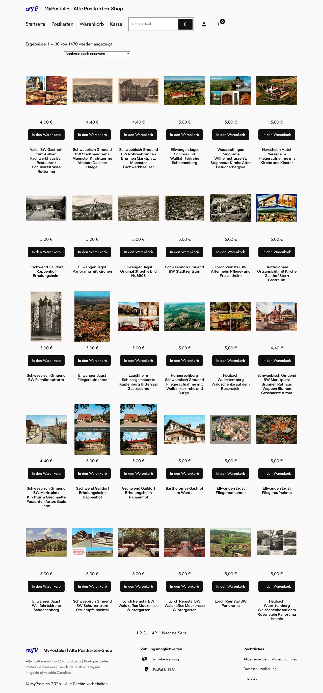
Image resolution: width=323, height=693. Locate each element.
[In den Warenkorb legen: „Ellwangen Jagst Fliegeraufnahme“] (92, 360)
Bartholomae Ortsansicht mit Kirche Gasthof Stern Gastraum (277, 273)
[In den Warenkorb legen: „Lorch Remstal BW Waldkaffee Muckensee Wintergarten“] (138, 586)
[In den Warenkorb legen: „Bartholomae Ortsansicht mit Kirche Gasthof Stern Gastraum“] (276, 252)
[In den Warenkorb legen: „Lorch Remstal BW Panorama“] (230, 586)
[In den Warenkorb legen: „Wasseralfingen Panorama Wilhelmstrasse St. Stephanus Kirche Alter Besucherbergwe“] (230, 134)
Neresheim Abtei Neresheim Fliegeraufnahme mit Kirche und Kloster (276, 156)
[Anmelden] (204, 24)
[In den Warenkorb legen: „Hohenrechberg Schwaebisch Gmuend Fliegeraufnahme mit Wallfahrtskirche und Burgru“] (184, 360)
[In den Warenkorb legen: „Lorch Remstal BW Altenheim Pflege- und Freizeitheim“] (230, 252)
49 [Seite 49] (154, 633)
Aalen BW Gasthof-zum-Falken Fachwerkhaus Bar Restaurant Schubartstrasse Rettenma (46, 161)
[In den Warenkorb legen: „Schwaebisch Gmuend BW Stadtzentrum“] (184, 252)
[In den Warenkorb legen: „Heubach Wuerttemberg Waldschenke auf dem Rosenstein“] (230, 360)
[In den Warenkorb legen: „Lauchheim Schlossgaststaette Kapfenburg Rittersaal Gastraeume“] (138, 360)
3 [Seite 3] (144, 633)
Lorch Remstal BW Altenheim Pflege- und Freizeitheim (231, 271)
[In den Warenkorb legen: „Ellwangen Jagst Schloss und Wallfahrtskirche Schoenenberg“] (184, 134)
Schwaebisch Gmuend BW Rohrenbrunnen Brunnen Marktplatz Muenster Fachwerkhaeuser (138, 158)
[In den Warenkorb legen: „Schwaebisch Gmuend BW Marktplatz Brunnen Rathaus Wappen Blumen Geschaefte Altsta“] (276, 360)
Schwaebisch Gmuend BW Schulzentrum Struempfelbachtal (92, 605)
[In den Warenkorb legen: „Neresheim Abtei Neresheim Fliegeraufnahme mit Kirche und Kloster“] (276, 134)
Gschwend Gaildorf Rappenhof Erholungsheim (46, 271)
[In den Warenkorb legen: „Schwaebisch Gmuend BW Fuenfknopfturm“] (46, 360)
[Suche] (185, 24)
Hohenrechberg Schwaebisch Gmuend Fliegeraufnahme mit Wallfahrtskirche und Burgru (184, 384)
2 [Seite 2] (141, 633)
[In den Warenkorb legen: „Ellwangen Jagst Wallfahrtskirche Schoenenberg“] (46, 586)
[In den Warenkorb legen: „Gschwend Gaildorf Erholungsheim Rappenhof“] (92, 473)
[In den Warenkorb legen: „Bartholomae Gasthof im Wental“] (184, 473)
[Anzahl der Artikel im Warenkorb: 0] (219, 24)
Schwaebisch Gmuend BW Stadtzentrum (184, 269)
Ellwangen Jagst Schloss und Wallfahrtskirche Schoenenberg (184, 156)
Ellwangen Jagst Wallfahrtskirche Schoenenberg (46, 605)
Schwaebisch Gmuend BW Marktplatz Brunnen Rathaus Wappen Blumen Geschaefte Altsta (276, 384)
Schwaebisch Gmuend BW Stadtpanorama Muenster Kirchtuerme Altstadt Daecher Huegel (92, 158)
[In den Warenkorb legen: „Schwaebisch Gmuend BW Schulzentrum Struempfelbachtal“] (92, 586)
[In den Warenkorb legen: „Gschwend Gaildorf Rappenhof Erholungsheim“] (46, 252)
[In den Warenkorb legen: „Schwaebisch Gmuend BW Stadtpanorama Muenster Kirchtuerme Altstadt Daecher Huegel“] (92, 134)
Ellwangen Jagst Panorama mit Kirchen (92, 269)
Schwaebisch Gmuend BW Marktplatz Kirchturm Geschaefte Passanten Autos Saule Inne (46, 497)
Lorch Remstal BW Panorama (231, 603)
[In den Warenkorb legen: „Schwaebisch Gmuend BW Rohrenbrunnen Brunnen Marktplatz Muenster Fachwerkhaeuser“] (138, 134)
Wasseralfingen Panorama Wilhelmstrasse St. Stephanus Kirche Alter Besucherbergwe (230, 158)
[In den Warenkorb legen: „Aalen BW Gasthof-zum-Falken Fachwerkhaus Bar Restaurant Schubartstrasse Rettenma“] (46, 134)
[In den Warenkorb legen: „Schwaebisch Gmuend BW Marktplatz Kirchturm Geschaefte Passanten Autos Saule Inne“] (46, 473)
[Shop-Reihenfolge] (97, 53)
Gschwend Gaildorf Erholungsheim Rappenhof (92, 492)
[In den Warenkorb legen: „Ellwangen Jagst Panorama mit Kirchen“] (92, 252)
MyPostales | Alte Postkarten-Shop (83, 9)
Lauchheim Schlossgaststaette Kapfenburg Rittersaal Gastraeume (138, 382)
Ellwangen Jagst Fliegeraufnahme (92, 377)
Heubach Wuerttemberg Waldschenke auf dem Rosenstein (230, 382)
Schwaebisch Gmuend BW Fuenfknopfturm (46, 377)
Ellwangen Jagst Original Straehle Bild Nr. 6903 (138, 271)
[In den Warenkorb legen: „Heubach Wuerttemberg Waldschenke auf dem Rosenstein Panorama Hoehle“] (276, 586)
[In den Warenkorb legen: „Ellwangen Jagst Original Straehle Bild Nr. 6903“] (138, 252)
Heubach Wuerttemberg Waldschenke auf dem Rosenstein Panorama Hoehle (277, 610)
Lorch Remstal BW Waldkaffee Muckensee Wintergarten (138, 605)
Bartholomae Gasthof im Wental (184, 490)
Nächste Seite (174, 633)
